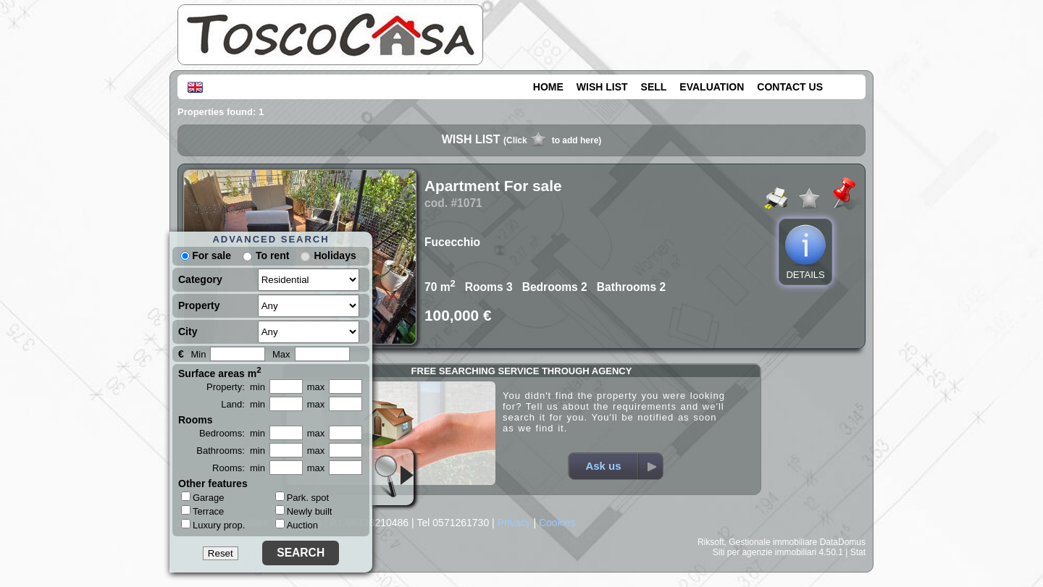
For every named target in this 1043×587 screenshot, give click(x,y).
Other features (213, 483)
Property (199, 305)
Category (200, 279)
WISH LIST (602, 87)
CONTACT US (790, 87)
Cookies (557, 522)
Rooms (195, 420)
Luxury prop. (213, 525)
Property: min (235, 386)
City (187, 331)
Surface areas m (219, 372)
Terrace (202, 511)
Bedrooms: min (232, 433)
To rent (272, 255)
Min (198, 354)
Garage (202, 497)
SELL (654, 87)
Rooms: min (238, 468)
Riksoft (711, 542)
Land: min (243, 404)
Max (281, 354)
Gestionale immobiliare (773, 542)
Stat (858, 552)
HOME (548, 87)
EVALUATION (711, 87)
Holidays (335, 255)
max (316, 386)
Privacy (514, 522)
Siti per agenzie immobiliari (764, 552)
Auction (296, 525)
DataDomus (843, 542)
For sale (205, 255)
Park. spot (302, 497)
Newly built (303, 511)
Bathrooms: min (230, 450)
